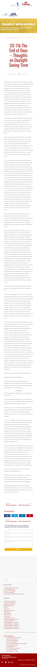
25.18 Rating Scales (11, 646)
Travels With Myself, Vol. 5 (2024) (10, 626)
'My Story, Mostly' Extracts (9, 601)
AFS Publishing (9, 636)
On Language (6, 616)
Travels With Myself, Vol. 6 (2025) (10, 628)
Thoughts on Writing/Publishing (10, 619)
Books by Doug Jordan (8, 604)
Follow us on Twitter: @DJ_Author (26, 660)
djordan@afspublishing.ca (9, 657)
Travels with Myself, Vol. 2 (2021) (18, 37)
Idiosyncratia (6, 611)
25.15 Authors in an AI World (12, 651)
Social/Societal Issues (8, 617)
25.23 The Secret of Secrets (9, 589)
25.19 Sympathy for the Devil (12, 645)
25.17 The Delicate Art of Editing (13, 648)
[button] (18, 9)
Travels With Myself (8, 620)
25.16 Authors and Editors (12, 649)
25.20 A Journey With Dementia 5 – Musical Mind (14, 594)
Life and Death (7, 613)
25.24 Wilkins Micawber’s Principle (11, 587)
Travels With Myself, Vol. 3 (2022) (10, 623)
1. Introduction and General (9, 602)
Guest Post (6, 608)
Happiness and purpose (8, 610)
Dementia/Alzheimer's (8, 605)
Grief (5, 607)
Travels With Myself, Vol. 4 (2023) (10, 625)
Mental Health (6, 614)
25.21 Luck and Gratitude (9, 592)
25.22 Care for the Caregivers (10, 590)
